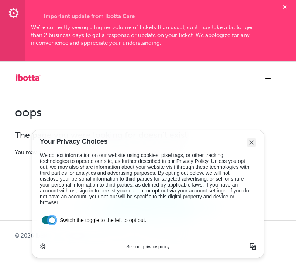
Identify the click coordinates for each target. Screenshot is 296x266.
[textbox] (148, 35)
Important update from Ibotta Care (89, 16)
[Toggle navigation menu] (268, 79)
